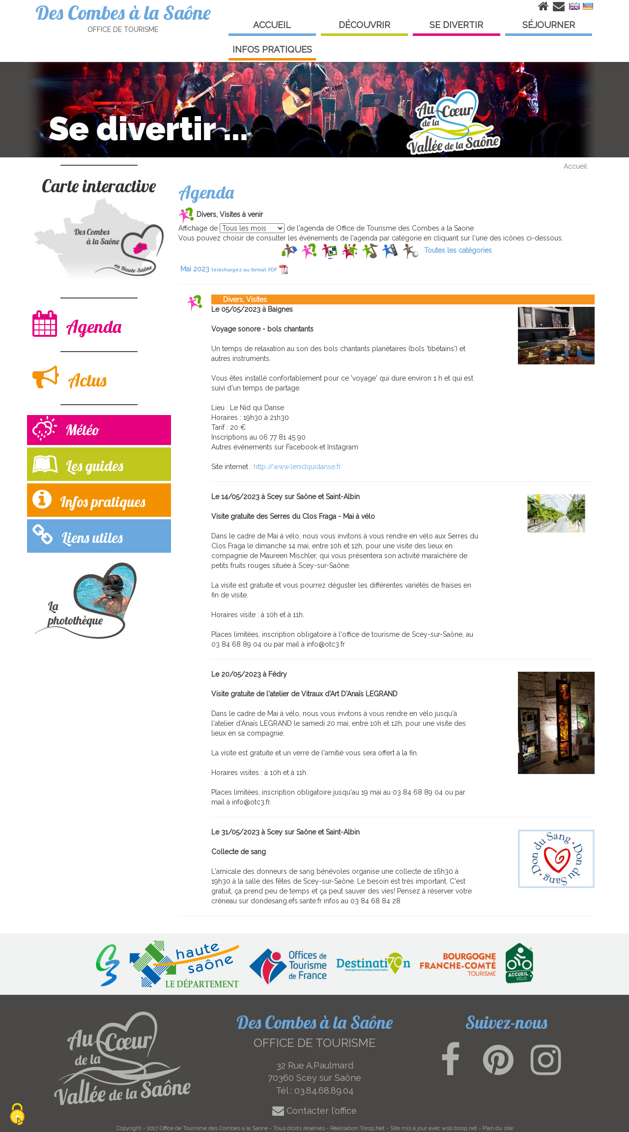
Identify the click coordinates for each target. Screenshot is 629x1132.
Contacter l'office (314, 1110)
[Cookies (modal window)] (17, 1115)
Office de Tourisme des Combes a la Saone (214, 1128)
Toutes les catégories (458, 250)
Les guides (77, 463)
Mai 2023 (234, 269)
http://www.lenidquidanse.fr (297, 467)
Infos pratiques (88, 499)
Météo (66, 429)
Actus (69, 377)
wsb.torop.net (459, 1128)
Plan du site (498, 1128)
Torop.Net (372, 1128)
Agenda (76, 323)
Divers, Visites (239, 299)
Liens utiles (77, 535)
